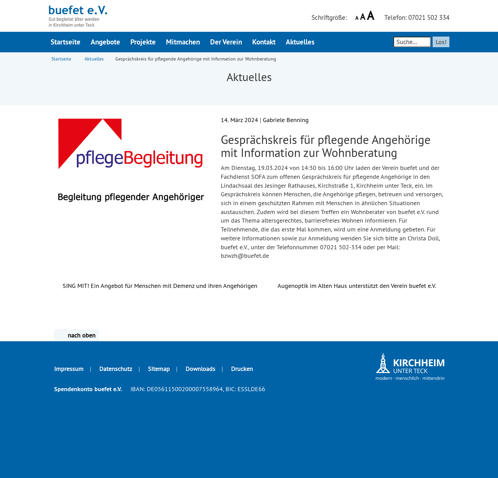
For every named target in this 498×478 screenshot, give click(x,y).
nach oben (76, 335)
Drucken (242, 369)
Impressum (69, 369)
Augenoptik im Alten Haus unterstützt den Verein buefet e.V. (361, 286)
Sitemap (159, 369)
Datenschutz (115, 369)
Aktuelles (94, 59)
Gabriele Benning (286, 120)
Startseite (61, 59)
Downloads (200, 369)
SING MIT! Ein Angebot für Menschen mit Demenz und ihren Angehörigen (155, 286)
